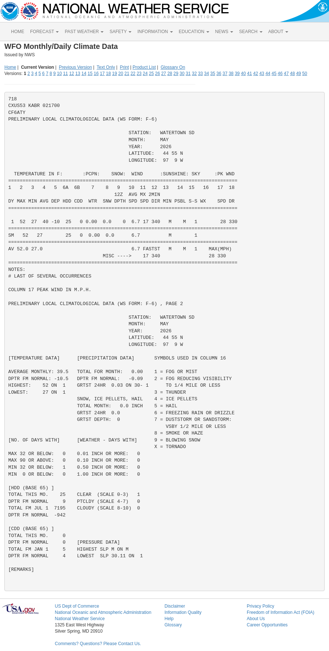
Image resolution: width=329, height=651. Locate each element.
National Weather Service (80, 618)
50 (304, 73)
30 (182, 73)
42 (255, 73)
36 (218, 73)
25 (151, 73)
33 (200, 73)
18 (108, 73)
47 (286, 73)
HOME (17, 31)
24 (145, 73)
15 (90, 73)
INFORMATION (155, 31)
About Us (256, 618)
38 (231, 73)
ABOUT (278, 31)
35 (212, 73)
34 (206, 73)
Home (10, 67)
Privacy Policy (260, 606)
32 (194, 73)
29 (175, 73)
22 (132, 73)
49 (298, 73)
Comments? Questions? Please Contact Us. (98, 643)
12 (71, 73)
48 (292, 73)
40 (243, 73)
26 (157, 73)
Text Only (106, 67)
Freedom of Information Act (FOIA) (280, 612)
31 (188, 73)
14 (84, 73)
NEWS (224, 31)
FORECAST (44, 31)
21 (126, 73)
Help (169, 618)
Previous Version (75, 67)
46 (280, 73)
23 (139, 73)
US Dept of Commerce (77, 606)
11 (65, 73)
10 (59, 73)
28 (169, 73)
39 (237, 73)
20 (120, 73)
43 (261, 73)
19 (114, 73)
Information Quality (183, 612)
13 (77, 73)
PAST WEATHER (84, 31)
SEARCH (250, 31)
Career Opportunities (267, 624)
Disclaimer (174, 606)
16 (96, 73)
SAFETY (120, 31)
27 (163, 73)
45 (274, 73)
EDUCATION (194, 31)
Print (124, 67)
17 (102, 73)
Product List (144, 67)
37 (225, 73)
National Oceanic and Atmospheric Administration (103, 612)
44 (267, 73)
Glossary (173, 624)
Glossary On (172, 67)
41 (249, 73)
